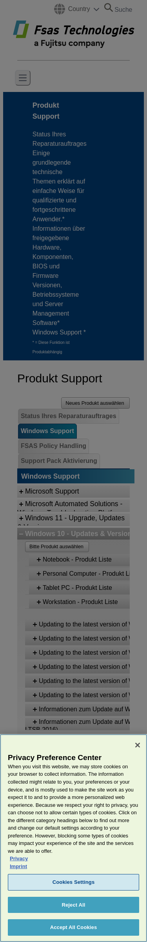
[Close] (137, 757)
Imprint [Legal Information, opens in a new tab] (18, 878)
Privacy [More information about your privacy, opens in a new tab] (19, 871)
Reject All (73, 917)
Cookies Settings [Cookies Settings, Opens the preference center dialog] (74, 894)
